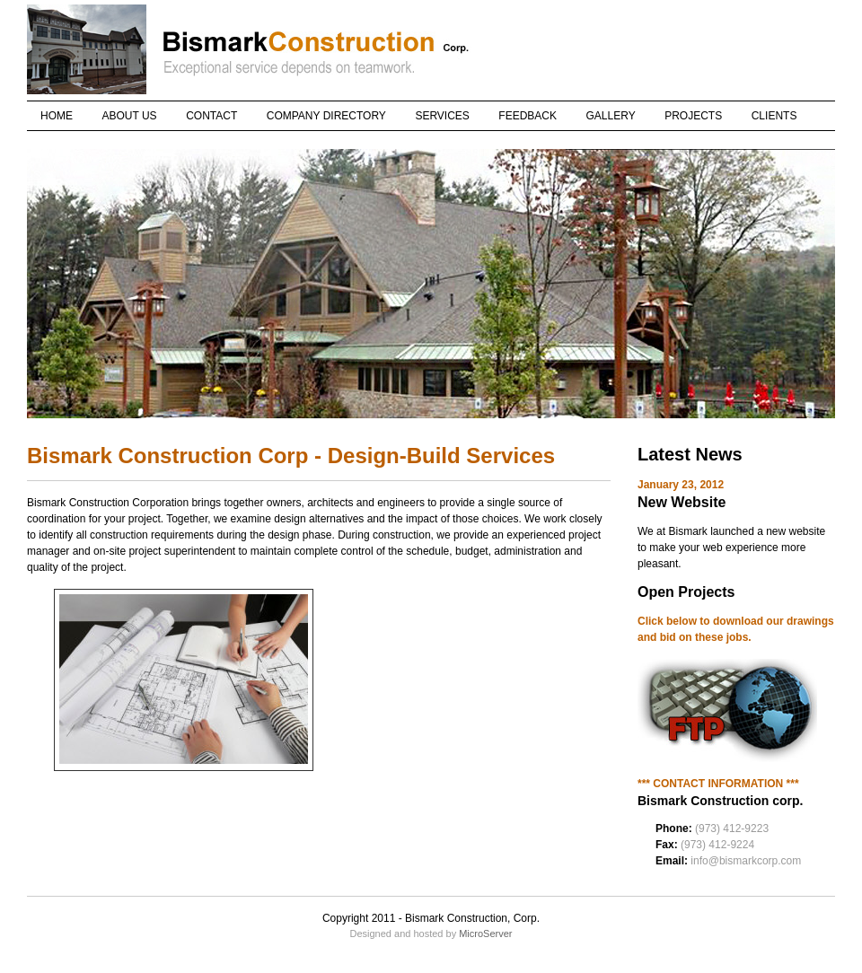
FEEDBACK (527, 116)
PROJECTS (693, 116)
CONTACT (211, 116)
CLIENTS (774, 116)
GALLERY (611, 116)
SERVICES (442, 116)
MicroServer (485, 933)
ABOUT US (129, 116)
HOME (56, 116)
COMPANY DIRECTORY (326, 116)
